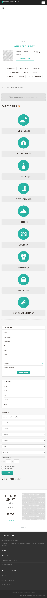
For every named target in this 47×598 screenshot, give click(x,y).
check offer (25, 59)
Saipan (6, 400)
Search (7, 473)
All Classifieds (6, 556)
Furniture (11, 68)
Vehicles (21, 76)
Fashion (18, 54)
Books (35, 72)
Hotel (26, 72)
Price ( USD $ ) (7, 457)
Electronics (14, 72)
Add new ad (23, 373)
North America (8, 391)
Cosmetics (36, 68)
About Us (4, 576)
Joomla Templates (25, 595)
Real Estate (23, 68)
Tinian (5, 404)
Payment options (7, 565)
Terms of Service (7, 584)
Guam (5, 386)
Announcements (35, 76)
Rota (5, 395)
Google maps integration (9, 560)
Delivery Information (8, 580)
